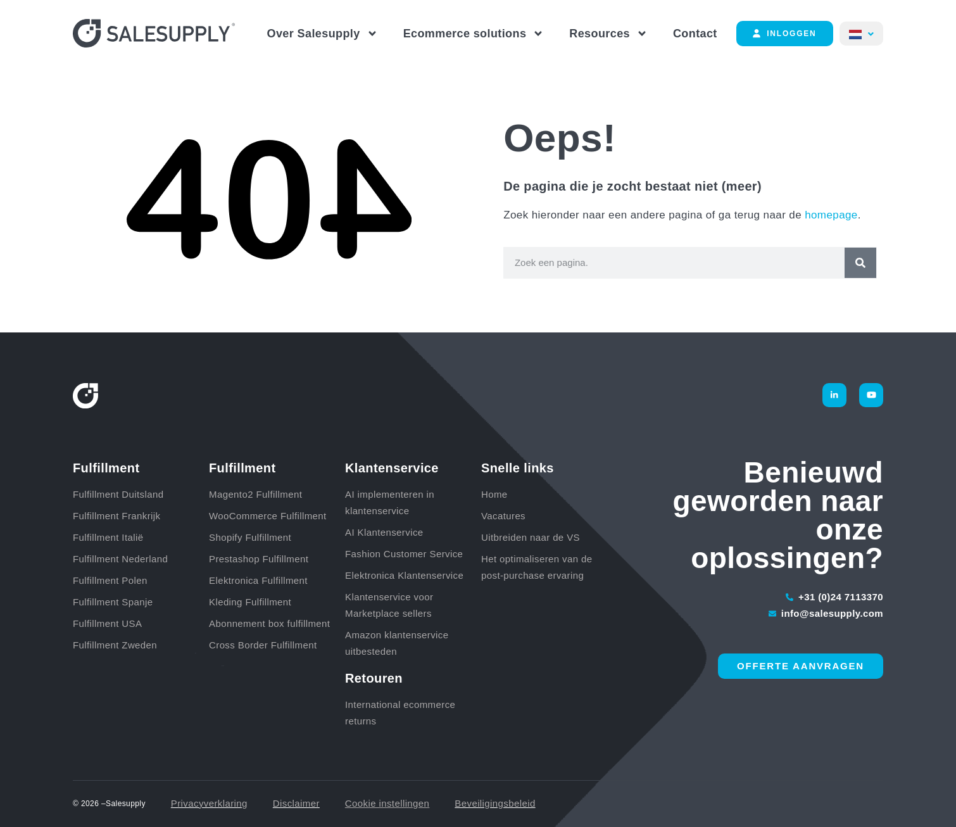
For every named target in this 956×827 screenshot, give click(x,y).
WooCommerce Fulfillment (268, 515)
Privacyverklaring (209, 803)
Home (494, 494)
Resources (608, 33)
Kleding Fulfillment (250, 602)
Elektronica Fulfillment (258, 580)
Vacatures (503, 515)
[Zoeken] (860, 263)
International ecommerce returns (400, 712)
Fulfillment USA (107, 623)
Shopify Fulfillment (250, 537)
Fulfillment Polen (110, 580)
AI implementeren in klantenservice (389, 502)
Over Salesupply (322, 33)
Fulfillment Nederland (120, 558)
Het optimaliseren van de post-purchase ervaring (537, 567)
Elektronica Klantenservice (404, 575)
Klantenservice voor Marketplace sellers (389, 605)
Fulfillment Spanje (113, 602)
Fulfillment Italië (108, 537)
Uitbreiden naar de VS (530, 537)
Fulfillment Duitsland (118, 494)
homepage (831, 215)
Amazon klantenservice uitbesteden (396, 643)
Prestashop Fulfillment (258, 558)
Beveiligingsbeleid (495, 803)
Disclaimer (296, 803)
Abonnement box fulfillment (269, 623)
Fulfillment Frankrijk (116, 515)
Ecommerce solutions (473, 33)
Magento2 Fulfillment (255, 494)
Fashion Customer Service (404, 553)
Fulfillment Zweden (115, 645)
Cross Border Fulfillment (263, 645)
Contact (695, 33)
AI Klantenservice (384, 532)
